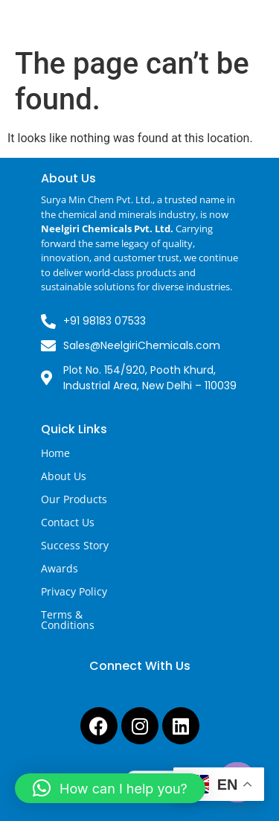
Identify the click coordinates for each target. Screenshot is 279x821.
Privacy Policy (74, 591)
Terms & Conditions (67, 619)
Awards (59, 568)
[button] (110, 788)
